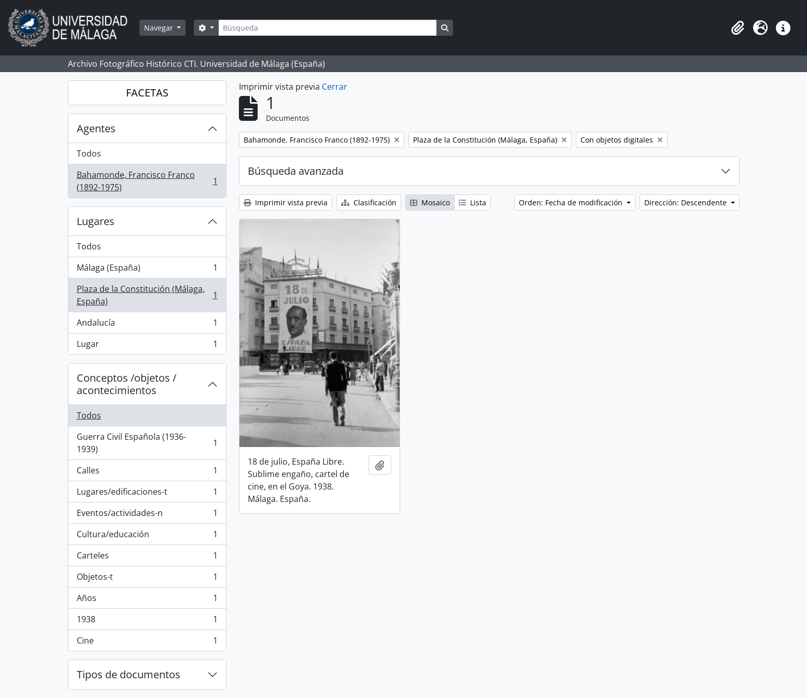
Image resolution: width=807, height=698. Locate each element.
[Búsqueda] (327, 28)
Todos (89, 153)
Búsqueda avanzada (296, 171)
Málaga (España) (147, 269)
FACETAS (147, 93)
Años (147, 600)
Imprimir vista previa (286, 202)
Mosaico (430, 202)
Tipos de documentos (128, 674)
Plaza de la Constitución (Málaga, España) (147, 295)
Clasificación (369, 202)
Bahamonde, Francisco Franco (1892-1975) (147, 181)
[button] (737, 28)
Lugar (147, 346)
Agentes (96, 128)
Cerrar (334, 86)
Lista (472, 202)
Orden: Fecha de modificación (572, 202)
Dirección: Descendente (686, 202)
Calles (147, 472)
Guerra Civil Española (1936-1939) (147, 443)
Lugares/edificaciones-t (147, 493)
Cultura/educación (147, 536)
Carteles (147, 557)
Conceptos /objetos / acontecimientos (126, 384)
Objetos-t (147, 579)
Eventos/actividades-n (147, 515)
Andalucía (147, 324)
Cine (147, 642)
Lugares (96, 221)
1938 (147, 621)
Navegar (159, 28)
